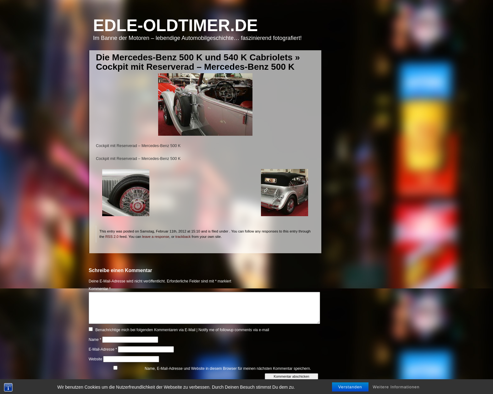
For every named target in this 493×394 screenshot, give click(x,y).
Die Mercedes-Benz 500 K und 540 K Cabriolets (194, 57)
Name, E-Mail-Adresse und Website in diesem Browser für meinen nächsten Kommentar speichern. (228, 368)
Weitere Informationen (396, 390)
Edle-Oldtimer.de (175, 25)
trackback (183, 236)
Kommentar (100, 289)
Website (95, 359)
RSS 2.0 (112, 236)
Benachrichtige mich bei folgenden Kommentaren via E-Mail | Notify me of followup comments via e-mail (182, 330)
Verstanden (350, 390)
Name (95, 339)
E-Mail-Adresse (103, 349)
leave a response (155, 236)
